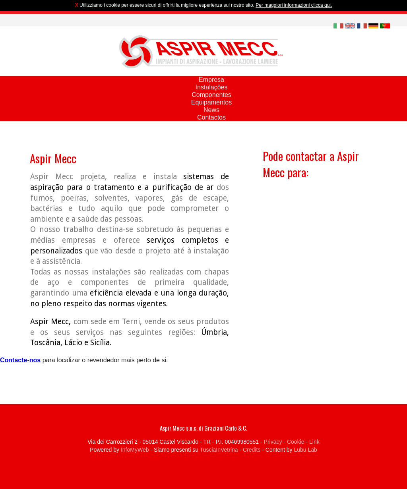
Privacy (273, 442)
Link (314, 442)
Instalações (212, 87)
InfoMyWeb (135, 449)
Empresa (211, 79)
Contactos (211, 117)
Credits (251, 449)
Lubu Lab (305, 449)
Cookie (295, 442)
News (211, 109)
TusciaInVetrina (219, 449)
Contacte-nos (20, 360)
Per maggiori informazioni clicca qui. (294, 5)
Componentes (211, 94)
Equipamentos (211, 102)
